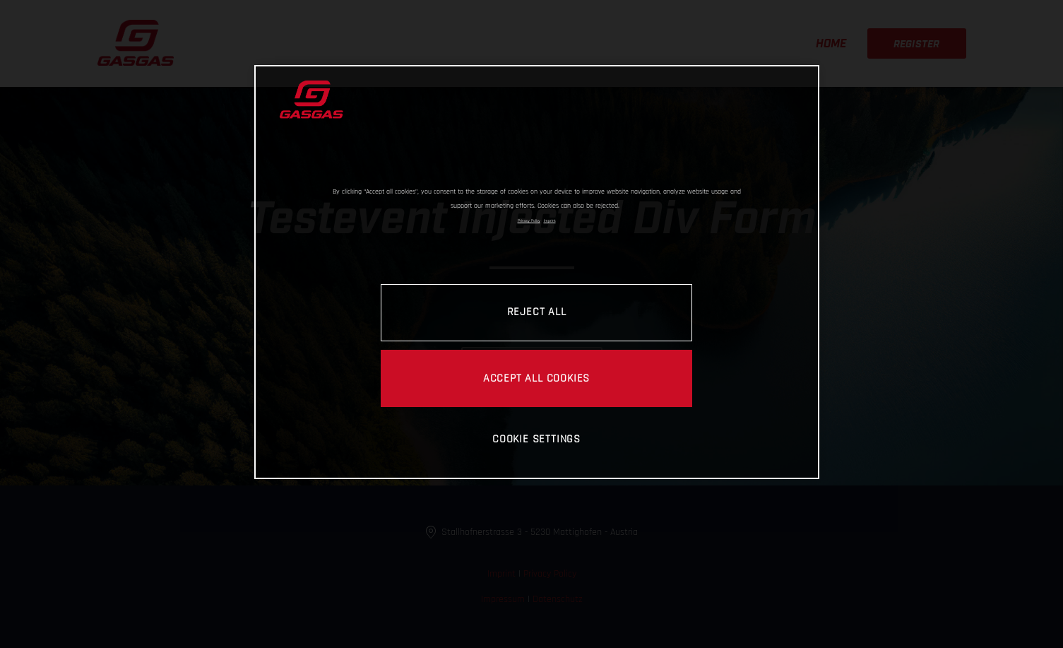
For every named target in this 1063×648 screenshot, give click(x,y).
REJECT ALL (536, 312)
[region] (536, 272)
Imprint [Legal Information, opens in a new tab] (550, 220)
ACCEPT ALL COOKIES (536, 378)
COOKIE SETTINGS (536, 439)
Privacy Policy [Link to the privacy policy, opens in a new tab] (529, 220)
